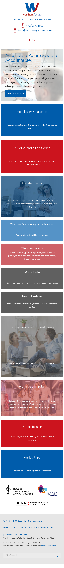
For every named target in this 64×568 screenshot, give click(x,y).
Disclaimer (44, 527)
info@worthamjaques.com (35, 30)
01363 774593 (34, 25)
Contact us (14, 527)
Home (5, 527)
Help (52, 527)
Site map (23, 527)
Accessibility (34, 527)
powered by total (15, 534)
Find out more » (16, 93)
